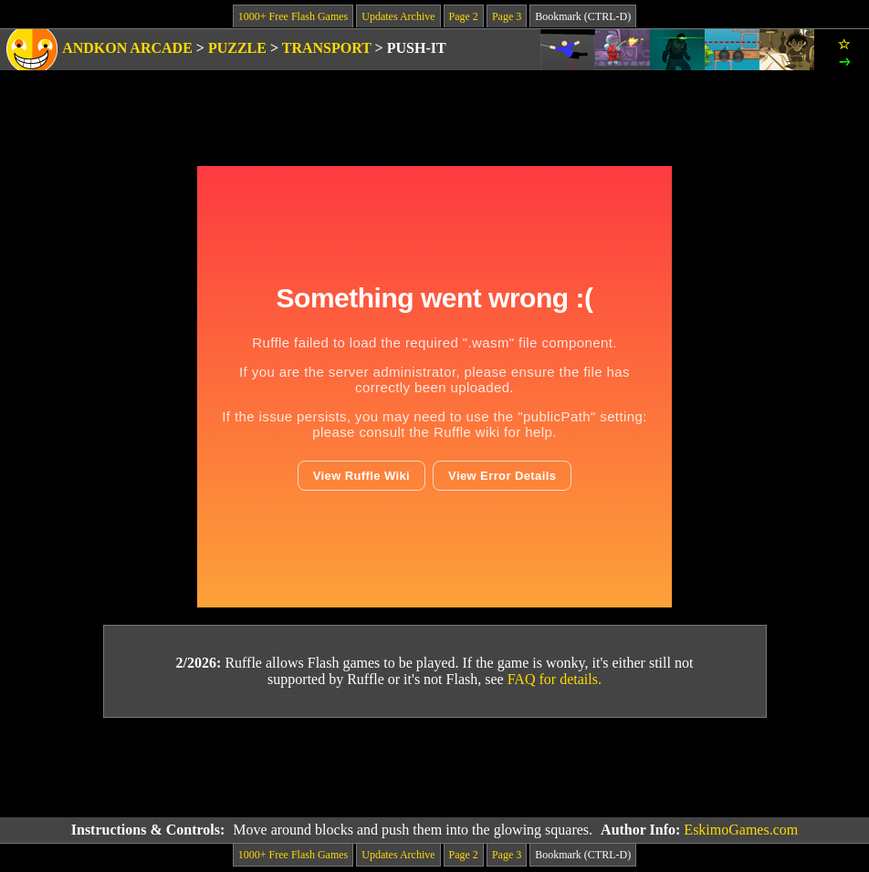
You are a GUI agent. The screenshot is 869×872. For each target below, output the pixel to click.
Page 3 (506, 16)
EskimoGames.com (741, 829)
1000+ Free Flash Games (293, 16)
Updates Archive (397, 16)
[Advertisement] (434, 768)
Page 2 (463, 16)
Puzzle (237, 48)
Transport (327, 48)
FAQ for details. (555, 679)
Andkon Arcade (127, 48)
